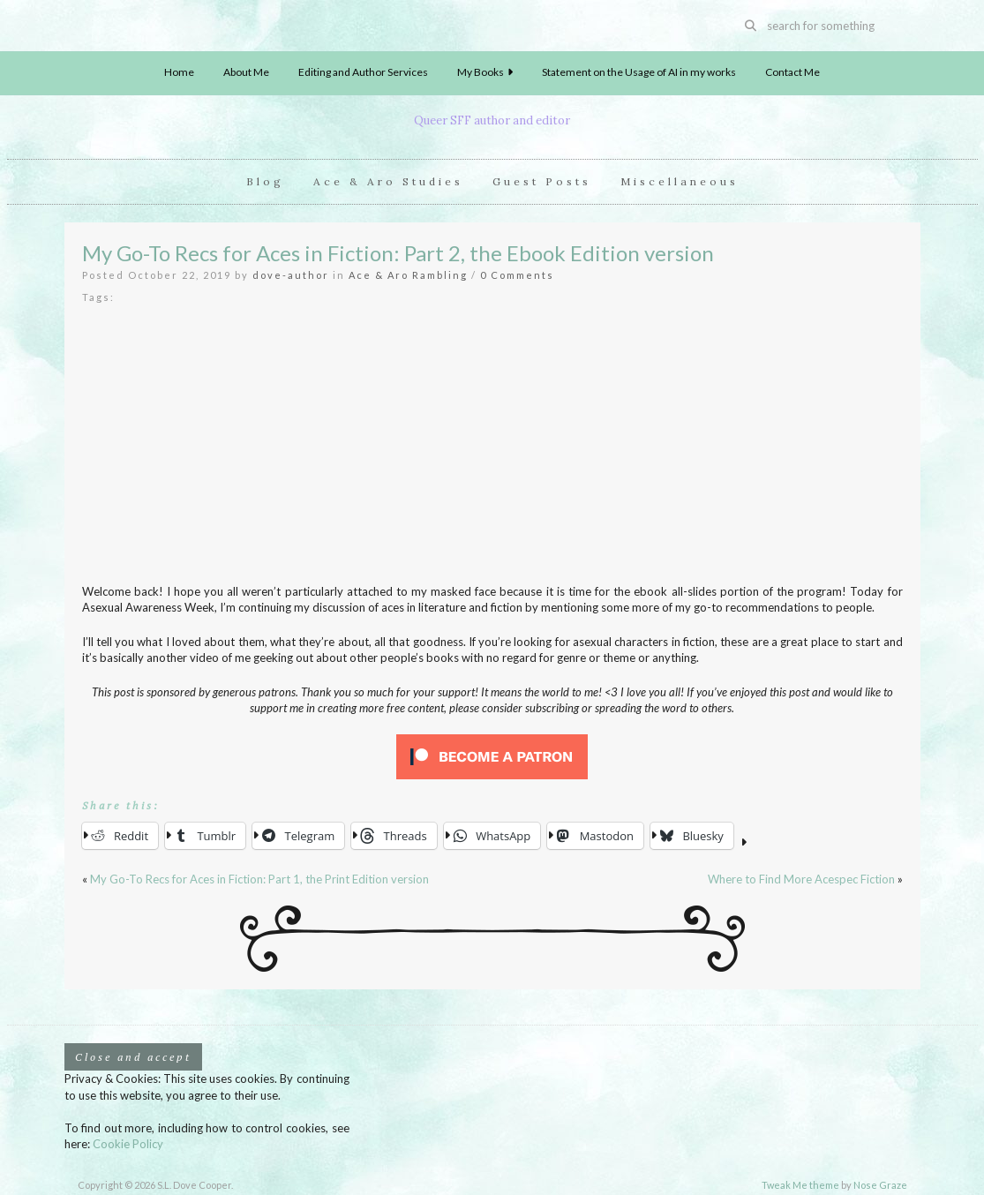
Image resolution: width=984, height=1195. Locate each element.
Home (179, 72)
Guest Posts (541, 181)
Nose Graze (880, 1185)
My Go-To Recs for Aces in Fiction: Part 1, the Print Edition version (259, 879)
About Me (246, 72)
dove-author (290, 275)
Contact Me (792, 72)
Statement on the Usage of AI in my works (639, 72)
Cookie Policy (128, 1144)
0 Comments (517, 275)
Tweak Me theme (800, 1185)
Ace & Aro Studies (388, 181)
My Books (485, 72)
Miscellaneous (679, 181)
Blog (265, 181)
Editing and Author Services (363, 72)
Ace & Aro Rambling (408, 275)
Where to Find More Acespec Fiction (801, 879)
